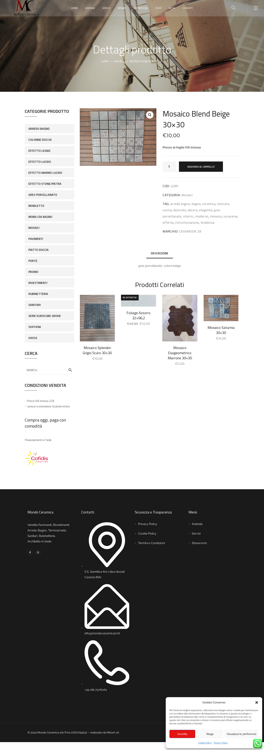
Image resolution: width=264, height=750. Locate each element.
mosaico (216, 216)
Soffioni (34, 327)
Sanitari (34, 305)
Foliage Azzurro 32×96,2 (138, 315)
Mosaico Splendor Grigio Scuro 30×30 (97, 350)
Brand (122, 8)
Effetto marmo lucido (45, 172)
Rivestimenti (37, 283)
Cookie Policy (205, 743)
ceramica (208, 203)
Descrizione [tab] (159, 253)
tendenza (207, 222)
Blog (172, 8)
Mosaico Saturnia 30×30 (221, 330)
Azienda (90, 8)
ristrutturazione (187, 222)
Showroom (140, 8)
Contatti (187, 8)
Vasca (32, 338)
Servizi (106, 8)
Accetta (182, 734)
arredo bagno (180, 203)
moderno (201, 216)
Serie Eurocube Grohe (44, 316)
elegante (205, 210)
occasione (230, 216)
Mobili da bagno (40, 217)
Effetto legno (39, 150)
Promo (33, 272)
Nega (209, 734)
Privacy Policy (221, 743)
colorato (223, 203)
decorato (179, 210)
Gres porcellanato (42, 195)
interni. (188, 216)
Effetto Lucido (39, 161)
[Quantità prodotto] (169, 166)
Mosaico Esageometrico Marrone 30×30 (180, 353)
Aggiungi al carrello (200, 166)
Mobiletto (36, 206)
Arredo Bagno (39, 128)
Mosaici (118, 61)
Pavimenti (35, 239)
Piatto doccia (38, 250)
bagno (196, 203)
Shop (158, 8)
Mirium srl (113, 732)
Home (74, 8)
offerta (168, 222)
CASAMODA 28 (190, 231)
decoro (192, 210)
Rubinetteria (38, 294)
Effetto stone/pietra (44, 183)
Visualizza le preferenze (241, 734)
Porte (32, 261)
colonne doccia (40, 139)
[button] (256, 702)
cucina (167, 210)
